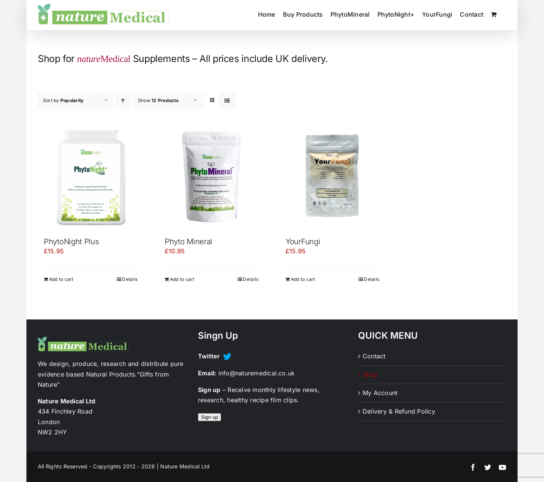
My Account (380, 393)
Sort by (63, 100)
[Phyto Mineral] (211, 176)
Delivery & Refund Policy (399, 411)
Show (158, 100)
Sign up (209, 417)
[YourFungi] (332, 176)
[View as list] (227, 100)
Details (130, 279)
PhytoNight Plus (71, 241)
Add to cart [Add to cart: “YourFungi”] (303, 279)
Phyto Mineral (188, 241)
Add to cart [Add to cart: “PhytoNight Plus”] (61, 279)
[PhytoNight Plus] (90, 176)
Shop (370, 374)
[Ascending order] (123, 100)
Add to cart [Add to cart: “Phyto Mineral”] (182, 279)
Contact (374, 356)
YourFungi (303, 241)
